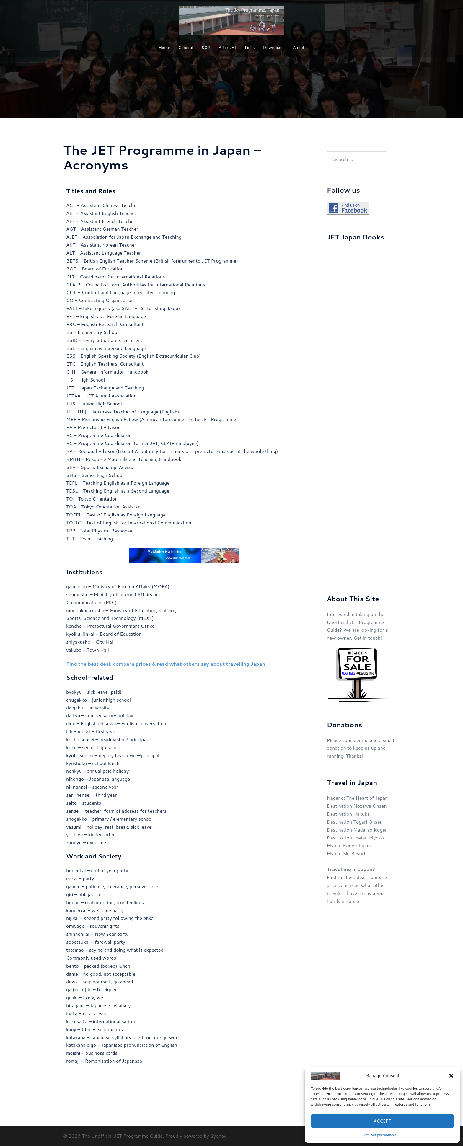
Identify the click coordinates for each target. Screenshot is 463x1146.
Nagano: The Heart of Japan (357, 797)
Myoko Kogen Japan (349, 845)
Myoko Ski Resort (346, 853)
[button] (451, 1076)
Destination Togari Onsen (355, 821)
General (185, 47)
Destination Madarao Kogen (357, 829)
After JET (228, 47)
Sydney (218, 1135)
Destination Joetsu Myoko (355, 837)
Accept (382, 1121)
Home (164, 47)
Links (250, 47)
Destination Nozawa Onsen (357, 805)
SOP (205, 47)
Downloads (274, 47)
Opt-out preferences (379, 1134)
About (298, 47)
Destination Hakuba (348, 813)
